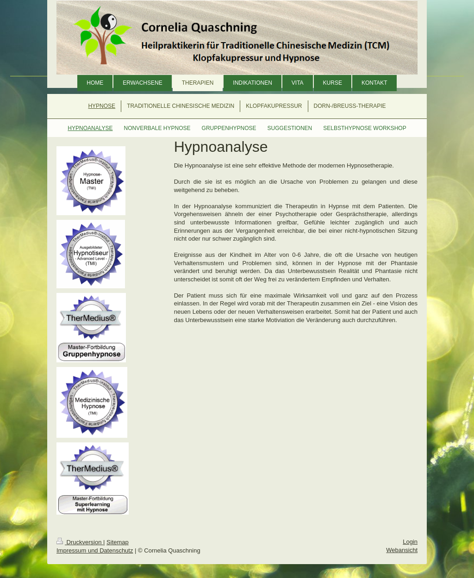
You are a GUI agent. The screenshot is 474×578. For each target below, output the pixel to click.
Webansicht (402, 550)
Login (410, 541)
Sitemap (117, 542)
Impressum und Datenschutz (94, 550)
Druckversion (79, 542)
